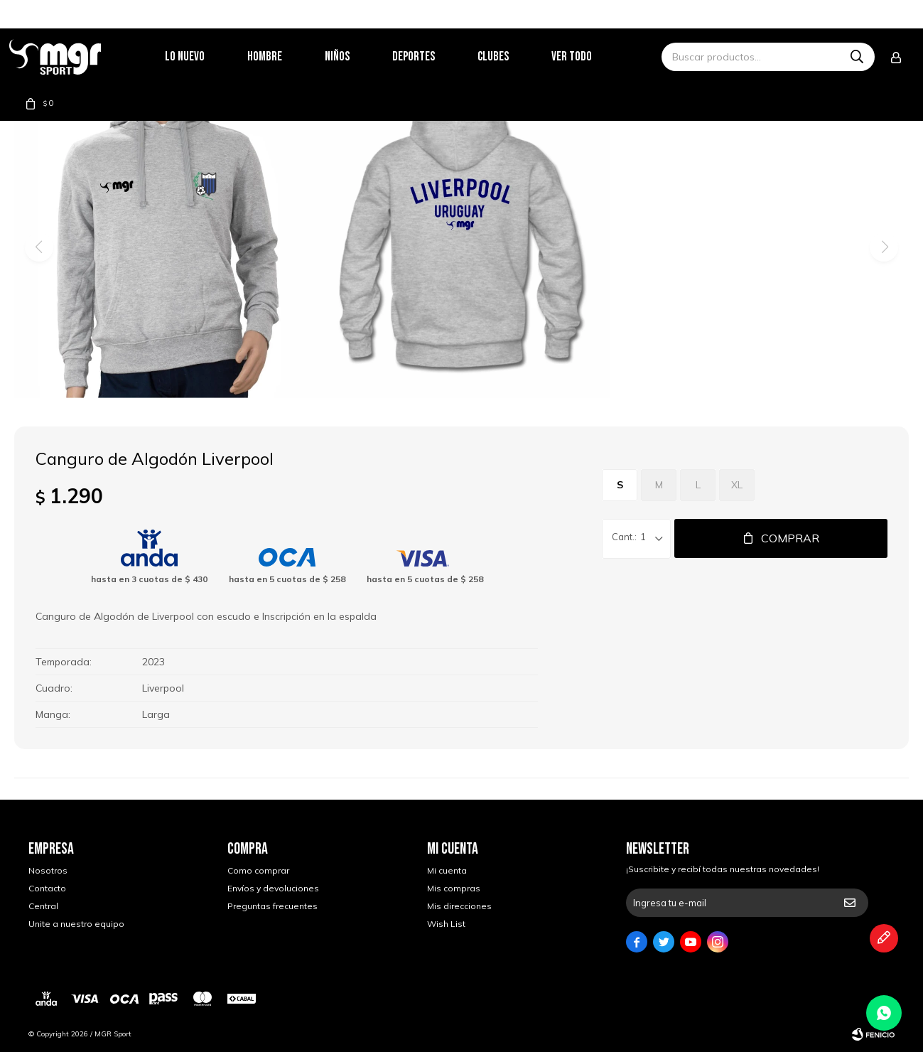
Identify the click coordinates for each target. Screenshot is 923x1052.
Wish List (446, 923)
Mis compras (453, 888)
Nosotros (48, 870)
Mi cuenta (447, 870)
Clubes (512, 56)
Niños (356, 56)
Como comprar (258, 870)
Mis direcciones (459, 906)
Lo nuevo (204, 56)
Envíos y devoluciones (273, 888)
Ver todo (591, 56)
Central (43, 906)
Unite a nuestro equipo (76, 923)
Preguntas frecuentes (272, 906)
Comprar (790, 538)
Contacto (47, 888)
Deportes (432, 56)
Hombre (283, 56)
